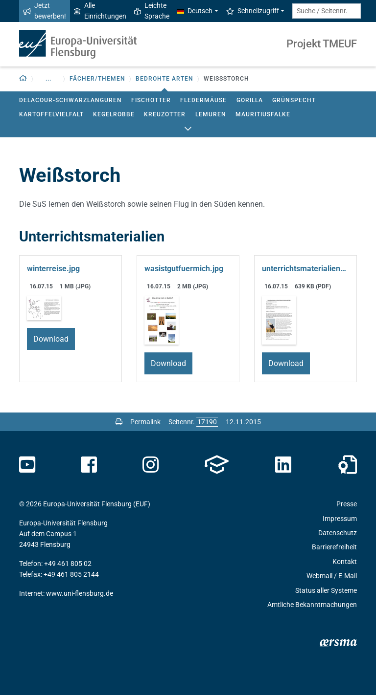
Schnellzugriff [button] (252, 11)
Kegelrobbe (114, 114)
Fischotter (151, 100)
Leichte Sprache (151, 10)
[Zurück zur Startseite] (23, 78)
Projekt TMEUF (321, 44)
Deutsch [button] (194, 11)
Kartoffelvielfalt (51, 114)
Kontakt (344, 561)
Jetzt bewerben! (44, 10)
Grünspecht (294, 100)
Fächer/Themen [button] (97, 78)
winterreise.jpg (53, 268)
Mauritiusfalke (262, 114)
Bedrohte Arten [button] (164, 78)
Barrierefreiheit (334, 547)
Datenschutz (337, 533)
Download (51, 339)
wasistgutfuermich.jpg (183, 268)
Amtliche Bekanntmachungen (312, 604)
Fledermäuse (203, 100)
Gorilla (249, 100)
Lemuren (210, 114)
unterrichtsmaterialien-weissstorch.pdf (305, 268)
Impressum (340, 518)
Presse (346, 504)
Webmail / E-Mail (331, 576)
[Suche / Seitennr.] (326, 11)
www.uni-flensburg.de (79, 593)
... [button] (48, 78)
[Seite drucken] (119, 422)
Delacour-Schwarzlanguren (70, 100)
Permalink (145, 422)
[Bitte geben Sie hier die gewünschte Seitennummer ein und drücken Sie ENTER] (207, 422)
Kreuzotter (165, 114)
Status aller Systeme (326, 590)
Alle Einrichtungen (100, 10)
